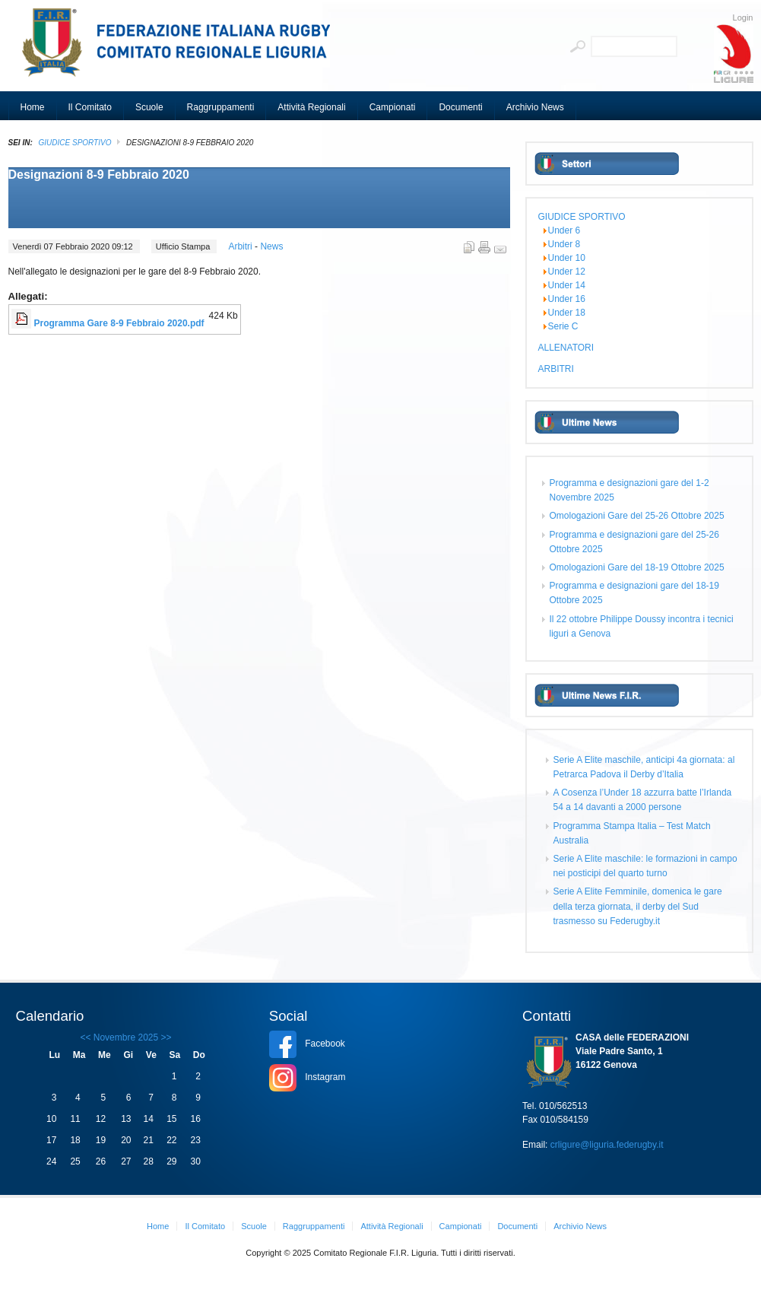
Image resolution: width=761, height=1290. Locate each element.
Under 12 (566, 271)
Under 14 (566, 285)
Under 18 (566, 312)
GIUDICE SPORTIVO (75, 142)
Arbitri (241, 246)
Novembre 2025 (126, 1037)
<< (85, 1037)
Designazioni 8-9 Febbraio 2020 (98, 174)
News (271, 246)
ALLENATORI (566, 347)
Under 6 (564, 230)
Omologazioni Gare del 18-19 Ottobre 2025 (637, 567)
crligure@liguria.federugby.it (607, 1144)
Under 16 (566, 299)
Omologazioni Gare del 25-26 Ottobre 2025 (637, 515)
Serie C (563, 326)
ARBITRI (556, 369)
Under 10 (566, 258)
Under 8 (564, 244)
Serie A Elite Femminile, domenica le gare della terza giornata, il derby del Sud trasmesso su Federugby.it (637, 906)
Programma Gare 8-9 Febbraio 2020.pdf (119, 323)
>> (164, 1037)
